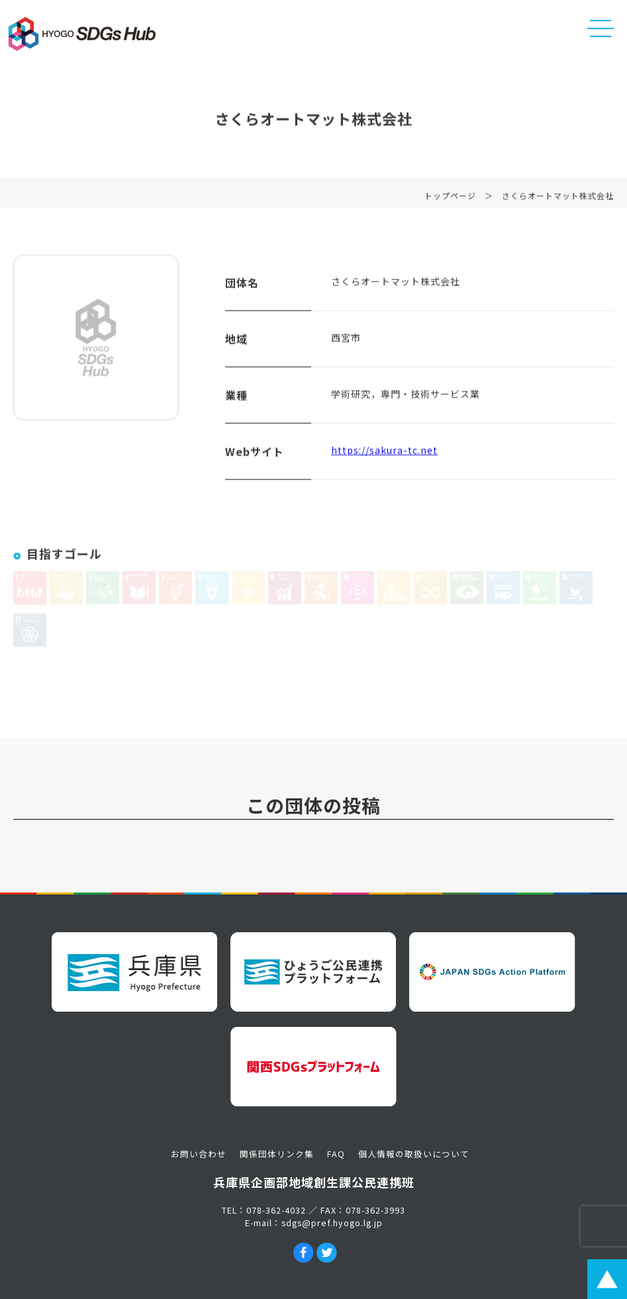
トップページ (450, 199)
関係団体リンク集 (277, 1153)
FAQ (336, 1153)
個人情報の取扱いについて (413, 1153)
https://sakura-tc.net (384, 454)
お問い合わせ (198, 1153)
